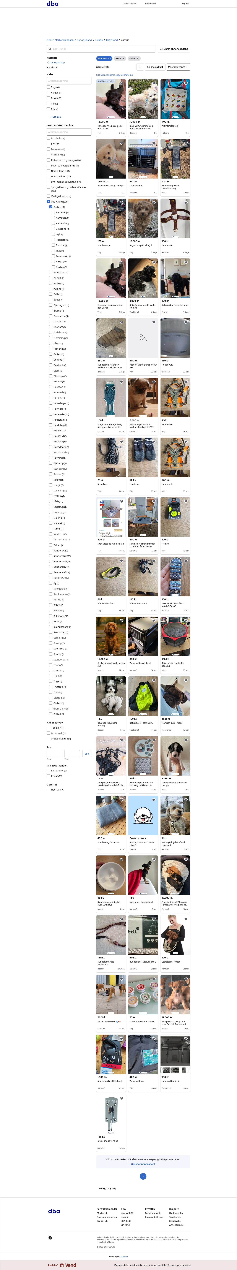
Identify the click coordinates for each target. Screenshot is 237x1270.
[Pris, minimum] (54, 753)
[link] (56, 62)
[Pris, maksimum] (72, 753)
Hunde (99, 40)
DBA (49, 40)
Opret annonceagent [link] (143, 1164)
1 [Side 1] (143, 1176)
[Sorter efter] (178, 67)
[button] (174, 48)
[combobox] (101, 48)
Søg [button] (87, 753)
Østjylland (112, 40)
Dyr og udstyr (84, 40)
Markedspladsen (64, 40)
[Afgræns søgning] (69, 80)
